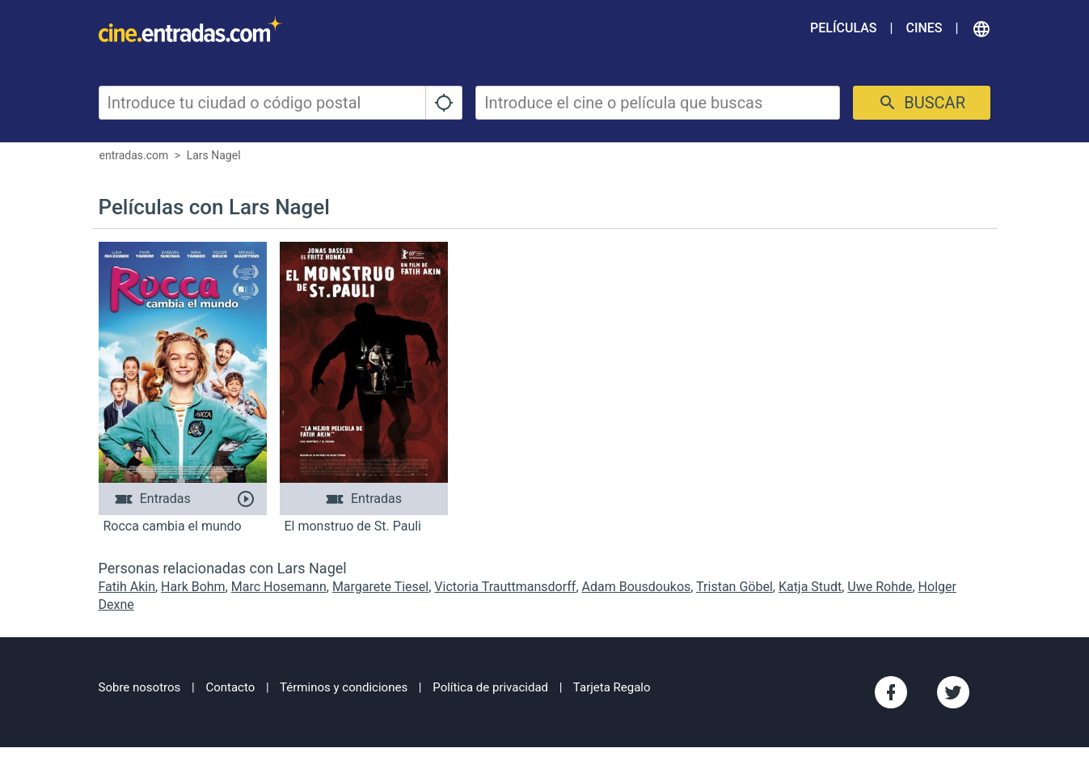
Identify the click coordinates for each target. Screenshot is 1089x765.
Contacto (230, 687)
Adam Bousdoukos (636, 586)
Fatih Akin (127, 586)
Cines (923, 28)
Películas (843, 28)
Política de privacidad (490, 687)
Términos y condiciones (343, 687)
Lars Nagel (214, 155)
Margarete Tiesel (380, 586)
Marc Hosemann (279, 586)
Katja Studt (810, 586)
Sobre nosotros (140, 687)
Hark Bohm (193, 586)
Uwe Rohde (879, 586)
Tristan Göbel (734, 586)
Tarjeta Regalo (612, 687)
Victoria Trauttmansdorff (505, 586)
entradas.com (134, 155)
